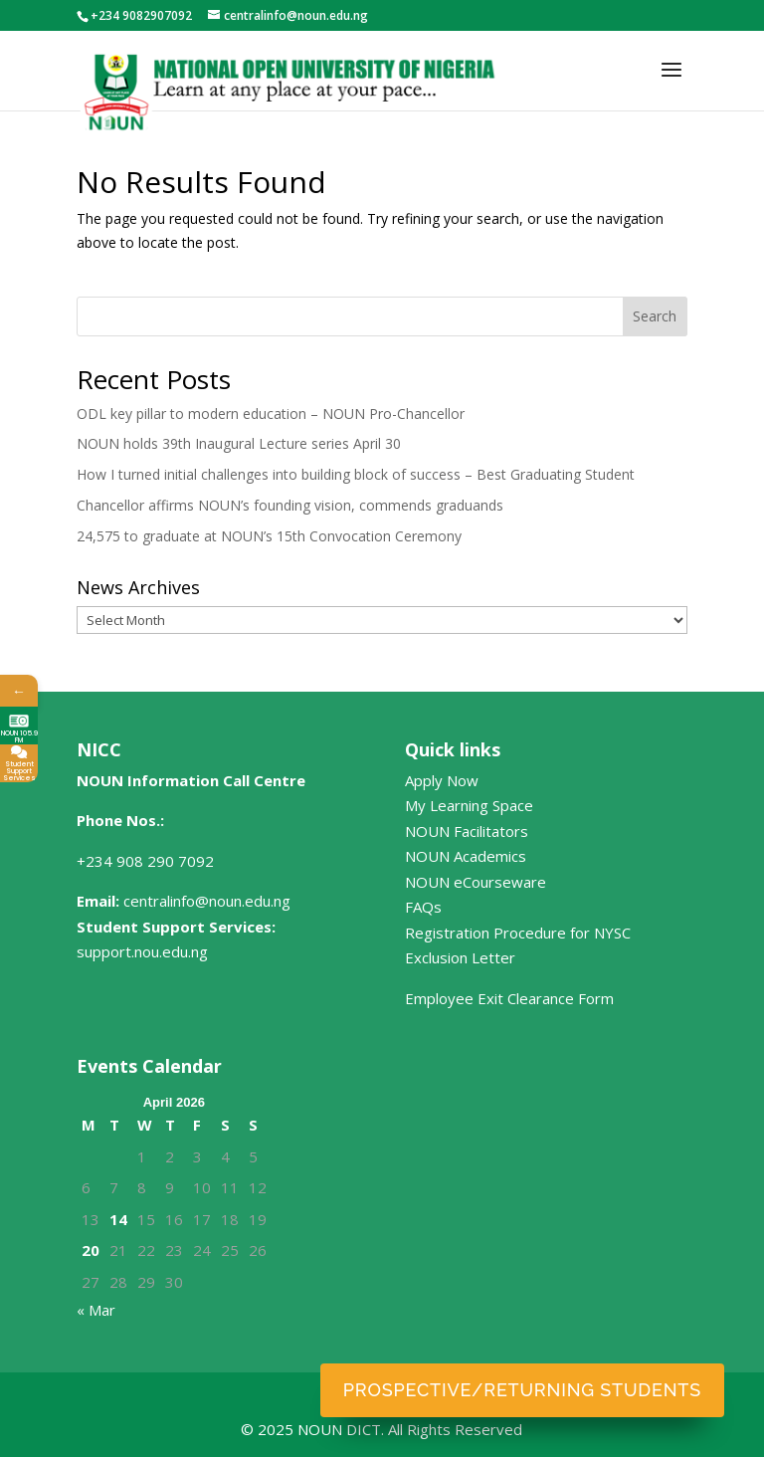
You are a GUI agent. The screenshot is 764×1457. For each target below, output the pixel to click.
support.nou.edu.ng (142, 951)
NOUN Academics (465, 856)
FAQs (423, 907)
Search (654, 316)
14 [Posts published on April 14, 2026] (118, 1219)
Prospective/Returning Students (522, 1389)
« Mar (96, 1310)
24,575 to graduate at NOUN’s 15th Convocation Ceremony (269, 535)
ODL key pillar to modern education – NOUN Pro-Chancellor (271, 413)
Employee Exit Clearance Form (509, 998)
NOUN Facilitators (466, 831)
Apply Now (441, 780)
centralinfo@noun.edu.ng (206, 901)
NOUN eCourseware (475, 882)
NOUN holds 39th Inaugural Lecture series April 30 (239, 443)
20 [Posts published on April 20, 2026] (90, 1250)
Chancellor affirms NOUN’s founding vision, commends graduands (290, 505)
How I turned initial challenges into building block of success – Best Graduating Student (356, 474)
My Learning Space (469, 805)
